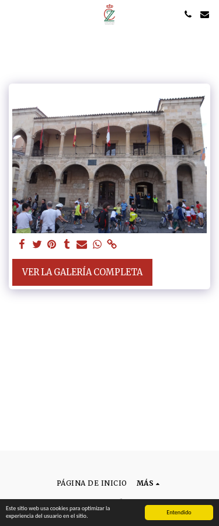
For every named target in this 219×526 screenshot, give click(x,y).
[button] (13, 13)
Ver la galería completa (82, 272)
